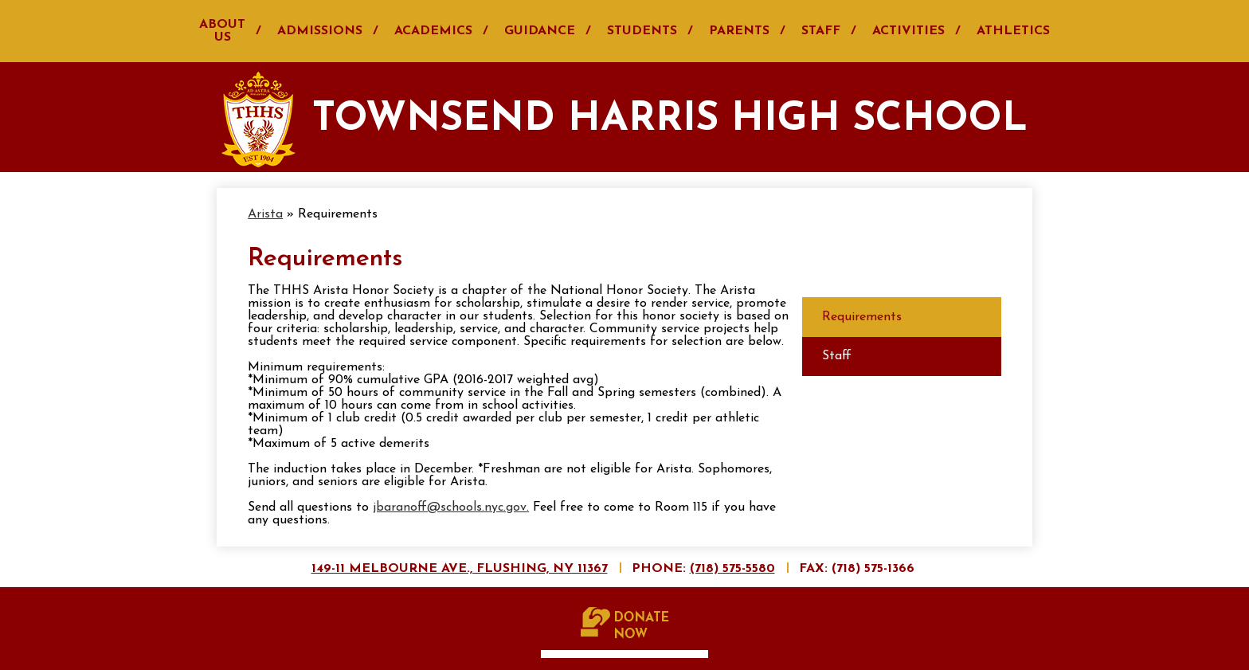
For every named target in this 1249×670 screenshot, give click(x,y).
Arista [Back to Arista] (265, 214)
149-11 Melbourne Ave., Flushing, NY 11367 (459, 568)
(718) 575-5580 (732, 568)
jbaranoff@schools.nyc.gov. (451, 507)
